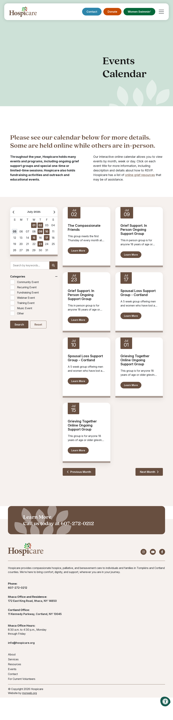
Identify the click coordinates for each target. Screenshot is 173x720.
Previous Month (79, 472)
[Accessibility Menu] (165, 701)
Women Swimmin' (139, 11)
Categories (17, 276)
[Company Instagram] (143, 552)
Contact (91, 11)
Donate (112, 11)
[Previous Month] (14, 212)
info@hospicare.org (21, 643)
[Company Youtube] (153, 552)
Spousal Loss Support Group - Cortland (138, 293)
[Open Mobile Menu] (161, 11)
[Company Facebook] (162, 552)
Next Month (149, 472)
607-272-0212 (77, 523)
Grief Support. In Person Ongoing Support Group (133, 230)
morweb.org (29, 693)
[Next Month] (54, 212)
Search (19, 324)
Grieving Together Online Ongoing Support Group (135, 360)
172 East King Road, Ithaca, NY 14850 (32, 601)
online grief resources (140, 175)
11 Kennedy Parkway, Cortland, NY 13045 (35, 614)
